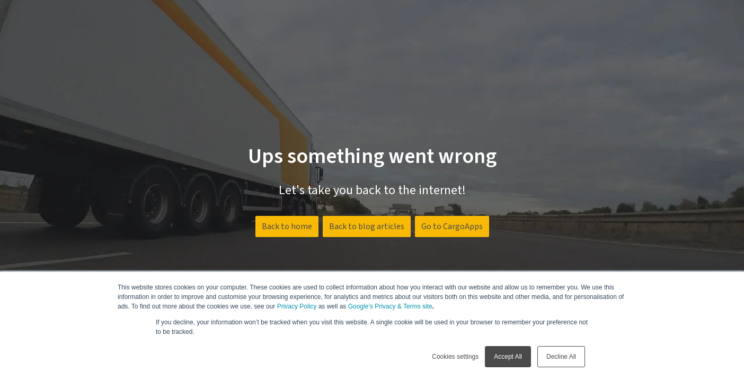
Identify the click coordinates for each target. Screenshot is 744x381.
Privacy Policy (297, 306)
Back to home (287, 226)
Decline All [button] (561, 356)
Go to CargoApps (452, 226)
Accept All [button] (508, 356)
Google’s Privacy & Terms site (390, 306)
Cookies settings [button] (455, 356)
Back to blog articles (366, 226)
